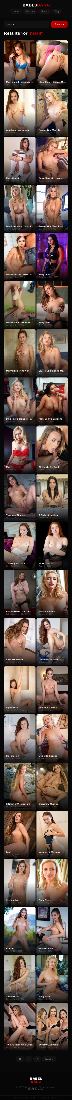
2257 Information (36, 1089)
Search (59, 24)
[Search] (26, 24)
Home (16, 11)
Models (45, 11)
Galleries (30, 11)
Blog (57, 11)
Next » (49, 1059)
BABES (36, 5)
